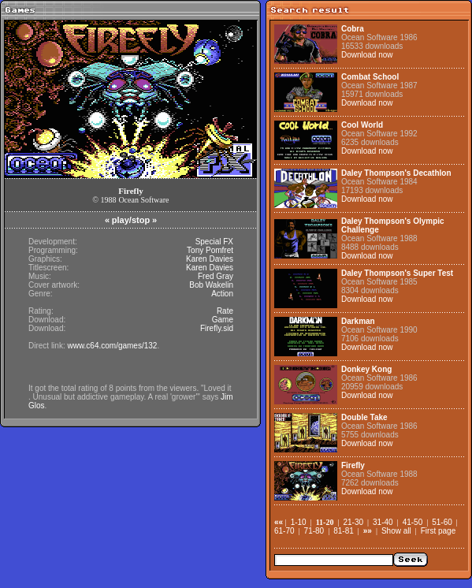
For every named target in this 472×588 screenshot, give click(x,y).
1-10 (299, 522)
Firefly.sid (216, 328)
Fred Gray (215, 276)
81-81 (343, 531)
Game (222, 319)
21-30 (353, 522)
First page (438, 531)
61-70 (284, 531)
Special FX (214, 241)
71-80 (314, 531)
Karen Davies (209, 259)
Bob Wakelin (211, 285)
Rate (225, 311)
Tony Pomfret (210, 250)
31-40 (383, 522)
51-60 (442, 522)
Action (222, 293)
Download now (367, 54)
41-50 (413, 522)
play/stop (131, 220)
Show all (396, 531)
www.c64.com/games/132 (112, 345)
